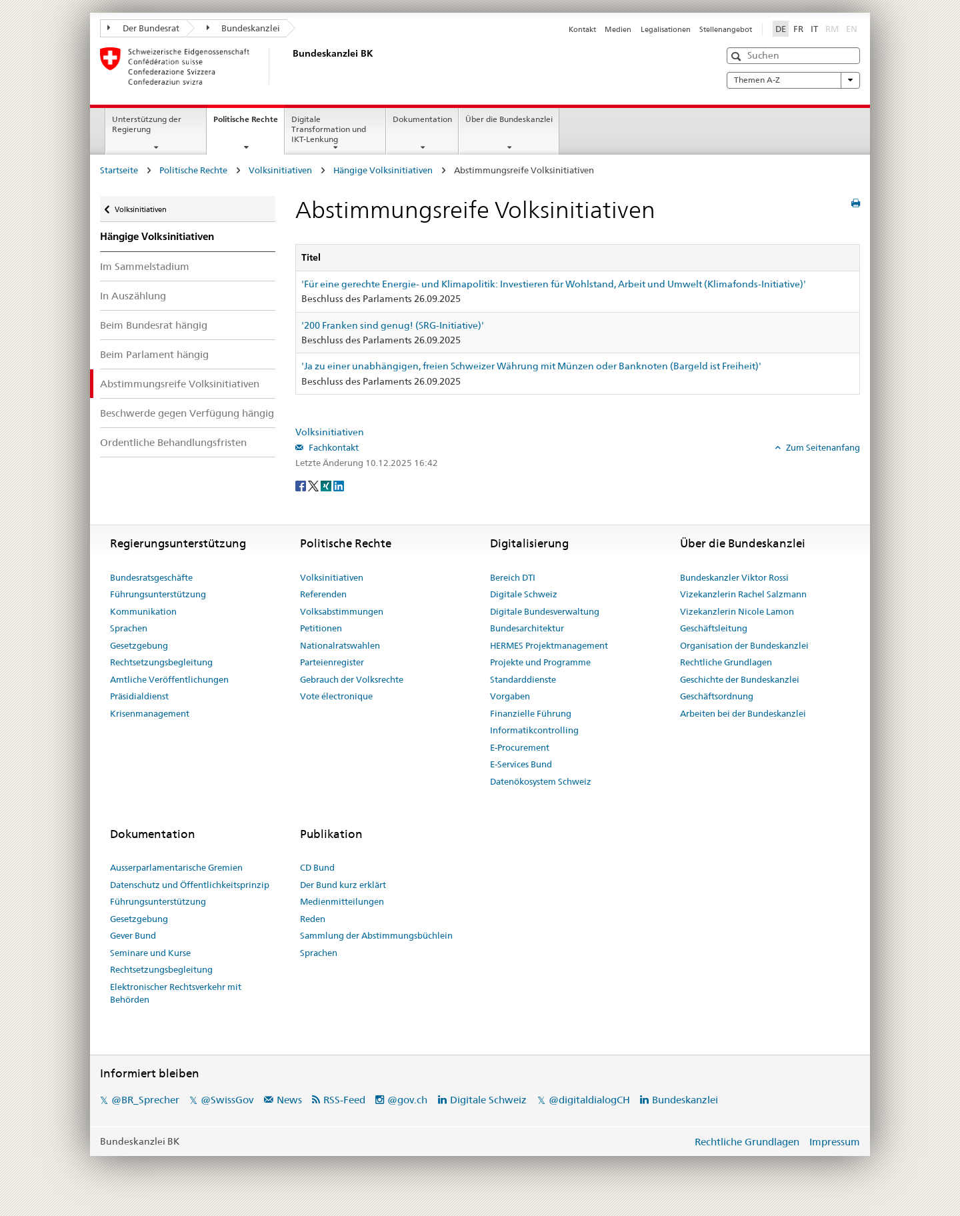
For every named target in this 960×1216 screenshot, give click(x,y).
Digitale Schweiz (523, 594)
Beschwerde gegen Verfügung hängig (187, 413)
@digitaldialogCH (589, 1099)
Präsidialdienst (139, 696)
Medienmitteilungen (342, 901)
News (289, 1099)
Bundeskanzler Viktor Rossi (734, 577)
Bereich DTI (512, 577)
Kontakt (582, 29)
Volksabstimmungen (341, 611)
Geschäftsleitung (713, 628)
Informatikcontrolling (534, 730)
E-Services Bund (521, 764)
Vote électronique (336, 696)
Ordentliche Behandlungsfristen (173, 442)
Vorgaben (510, 696)
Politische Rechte (248, 123)
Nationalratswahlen (340, 645)
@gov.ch (407, 1099)
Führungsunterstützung (158, 594)
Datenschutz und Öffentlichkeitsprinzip (189, 884)
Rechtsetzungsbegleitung (161, 662)
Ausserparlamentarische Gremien (176, 867)
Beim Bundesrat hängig (153, 325)
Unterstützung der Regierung (146, 124)
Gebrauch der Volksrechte (351, 679)
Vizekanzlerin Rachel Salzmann (743, 594)
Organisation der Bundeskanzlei (744, 645)
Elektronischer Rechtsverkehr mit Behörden (175, 993)
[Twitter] (314, 484)
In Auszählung (133, 295)
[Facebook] (301, 484)
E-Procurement (519, 747)
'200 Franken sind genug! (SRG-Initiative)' (392, 325)
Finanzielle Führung (530, 713)
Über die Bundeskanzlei (509, 119)
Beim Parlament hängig (154, 354)
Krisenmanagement (149, 713)
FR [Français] (798, 28)
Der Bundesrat (143, 28)
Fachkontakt (333, 447)
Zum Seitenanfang (822, 447)
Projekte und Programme (540, 662)
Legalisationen (666, 29)
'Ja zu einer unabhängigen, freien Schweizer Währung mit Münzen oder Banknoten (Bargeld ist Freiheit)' (531, 366)
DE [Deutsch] (780, 28)
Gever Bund (133, 935)
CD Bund (317, 867)
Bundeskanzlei (244, 28)
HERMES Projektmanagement (549, 645)
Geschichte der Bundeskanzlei (739, 679)
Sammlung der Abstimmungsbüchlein (376, 935)
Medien (618, 29)
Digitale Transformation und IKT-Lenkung (328, 129)
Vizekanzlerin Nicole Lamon (737, 611)
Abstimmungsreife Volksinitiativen (179, 383)
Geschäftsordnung (716, 696)
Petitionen (321, 628)
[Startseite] (290, 66)
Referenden (323, 594)
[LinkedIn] (338, 484)
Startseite (119, 170)
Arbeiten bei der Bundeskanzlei (743, 713)
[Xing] (327, 484)
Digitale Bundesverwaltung (544, 611)
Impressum (834, 1141)
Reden (312, 918)
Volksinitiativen (280, 170)
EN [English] (851, 28)
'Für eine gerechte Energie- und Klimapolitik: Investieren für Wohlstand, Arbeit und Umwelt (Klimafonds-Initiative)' (553, 284)
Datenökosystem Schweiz (540, 781)
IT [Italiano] (814, 28)
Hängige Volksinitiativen (383, 170)
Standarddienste (523, 679)
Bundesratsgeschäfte (151, 577)
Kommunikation (143, 611)
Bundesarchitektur (527, 628)
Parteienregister (332, 662)
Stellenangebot (725, 29)
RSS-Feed (344, 1099)
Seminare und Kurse (150, 952)
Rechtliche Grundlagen (726, 662)
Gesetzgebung (139, 645)
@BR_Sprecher (145, 1099)
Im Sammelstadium (144, 266)
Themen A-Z (793, 80)
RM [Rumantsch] (832, 28)
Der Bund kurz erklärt (343, 884)
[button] (738, 56)
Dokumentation (422, 119)
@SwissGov (227, 1099)
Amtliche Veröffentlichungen (169, 679)
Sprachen (128, 628)
